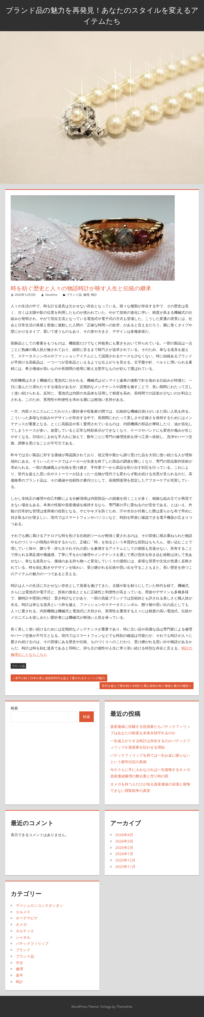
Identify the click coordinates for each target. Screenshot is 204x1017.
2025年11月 (125, 866)
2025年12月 (125, 860)
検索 (14, 708)
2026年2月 (124, 847)
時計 (94, 295)
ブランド (23, 949)
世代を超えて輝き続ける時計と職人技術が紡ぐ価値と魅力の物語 (145, 686)
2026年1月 (124, 853)
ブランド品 (74, 295)
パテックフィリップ (32, 943)
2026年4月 (124, 834)
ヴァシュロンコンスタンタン (39, 905)
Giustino (51, 295)
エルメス (23, 911)
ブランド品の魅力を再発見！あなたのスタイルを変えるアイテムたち (102, 15)
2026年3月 (124, 841)
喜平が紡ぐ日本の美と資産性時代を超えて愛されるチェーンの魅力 (60, 678)
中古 (19, 962)
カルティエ (25, 930)
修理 (86, 295)
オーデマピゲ (27, 918)
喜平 (19, 975)
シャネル (23, 937)
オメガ (21, 924)
